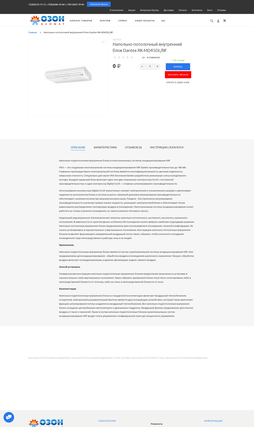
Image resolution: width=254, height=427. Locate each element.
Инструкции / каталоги (166, 147)
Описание (78, 147)
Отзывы (221, 10)
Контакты (197, 10)
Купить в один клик (178, 82)
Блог (209, 10)
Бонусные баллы (149, 10)
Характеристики (105, 147)
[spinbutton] (150, 66)
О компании (116, 10)
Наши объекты (149, 20)
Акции (131, 10)
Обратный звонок (99, 4)
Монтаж (109, 20)
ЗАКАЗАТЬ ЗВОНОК (178, 75)
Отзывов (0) (133, 147)
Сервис (126, 20)
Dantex (117, 39)
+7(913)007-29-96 (75, 4)
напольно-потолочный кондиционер (92, 358)
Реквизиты (157, 424)
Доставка (169, 10)
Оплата (183, 10)
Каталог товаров (85, 20)
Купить (178, 67)
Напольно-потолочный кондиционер (49, 358)
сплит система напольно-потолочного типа (139, 358)
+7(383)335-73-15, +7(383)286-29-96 (46, 4)
